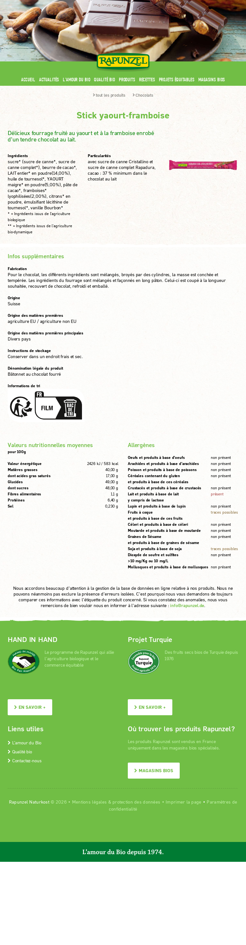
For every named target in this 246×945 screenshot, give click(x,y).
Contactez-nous (24, 760)
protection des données (136, 802)
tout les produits (109, 95)
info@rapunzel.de (187, 605)
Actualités (49, 79)
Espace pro (117, 4)
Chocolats (143, 95)
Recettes (147, 79)
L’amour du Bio (24, 742)
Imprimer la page (183, 802)
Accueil (28, 79)
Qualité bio (104, 79)
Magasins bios (211, 79)
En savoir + (30, 707)
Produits (127, 79)
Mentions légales (89, 802)
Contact (184, 4)
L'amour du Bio (76, 79)
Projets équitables (176, 79)
